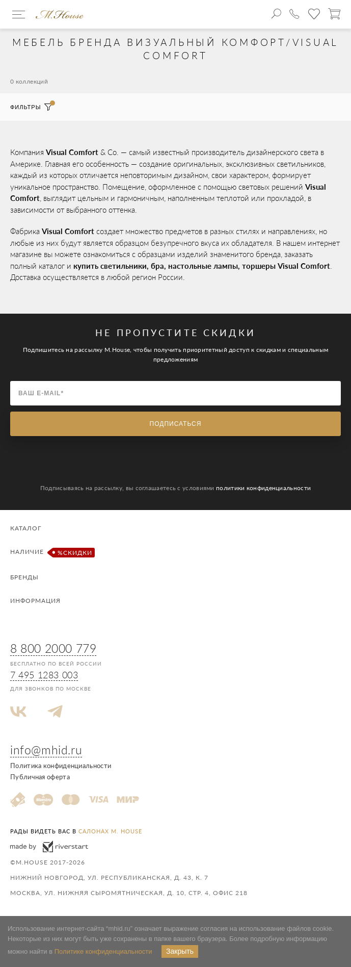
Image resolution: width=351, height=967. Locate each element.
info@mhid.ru (46, 750)
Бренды (24, 577)
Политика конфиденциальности (60, 765)
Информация (35, 600)
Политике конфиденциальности (103, 951)
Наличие (51, 552)
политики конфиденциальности (263, 488)
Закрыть (180, 951)
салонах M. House (110, 831)
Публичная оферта (40, 777)
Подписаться (176, 423)
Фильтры (31, 107)
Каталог (25, 528)
